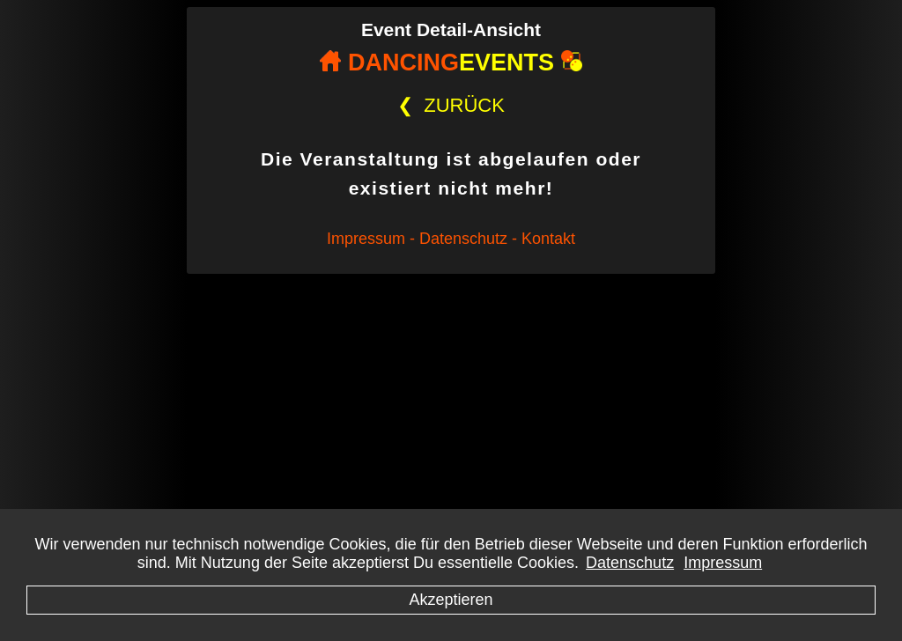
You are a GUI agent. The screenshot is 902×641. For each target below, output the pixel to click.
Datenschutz (630, 562)
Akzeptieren (450, 599)
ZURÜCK (451, 105)
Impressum (723, 562)
